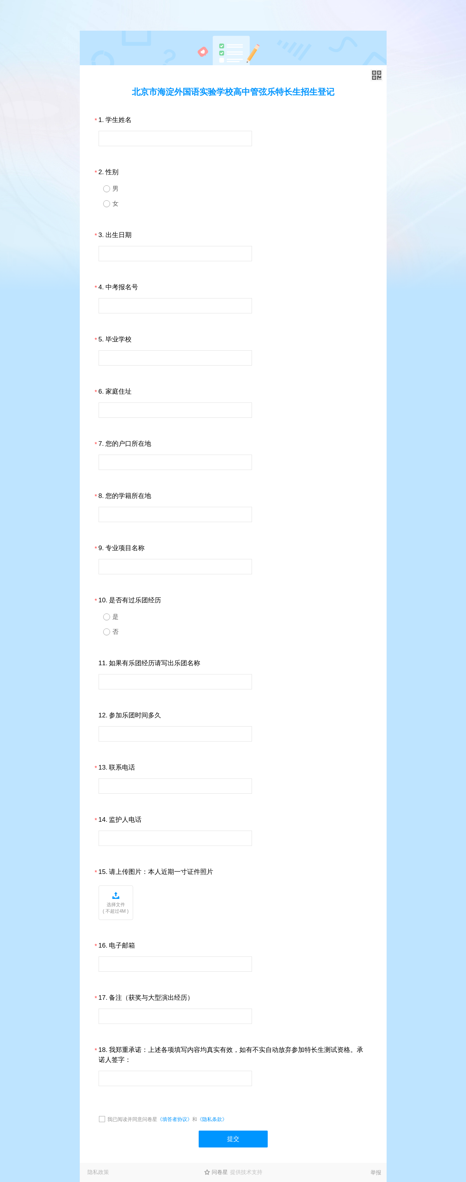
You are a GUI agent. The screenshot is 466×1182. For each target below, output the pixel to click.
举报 (375, 1172)
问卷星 (220, 1172)
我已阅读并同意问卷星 (132, 1119)
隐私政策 (98, 1172)
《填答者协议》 (174, 1119)
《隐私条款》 (212, 1119)
